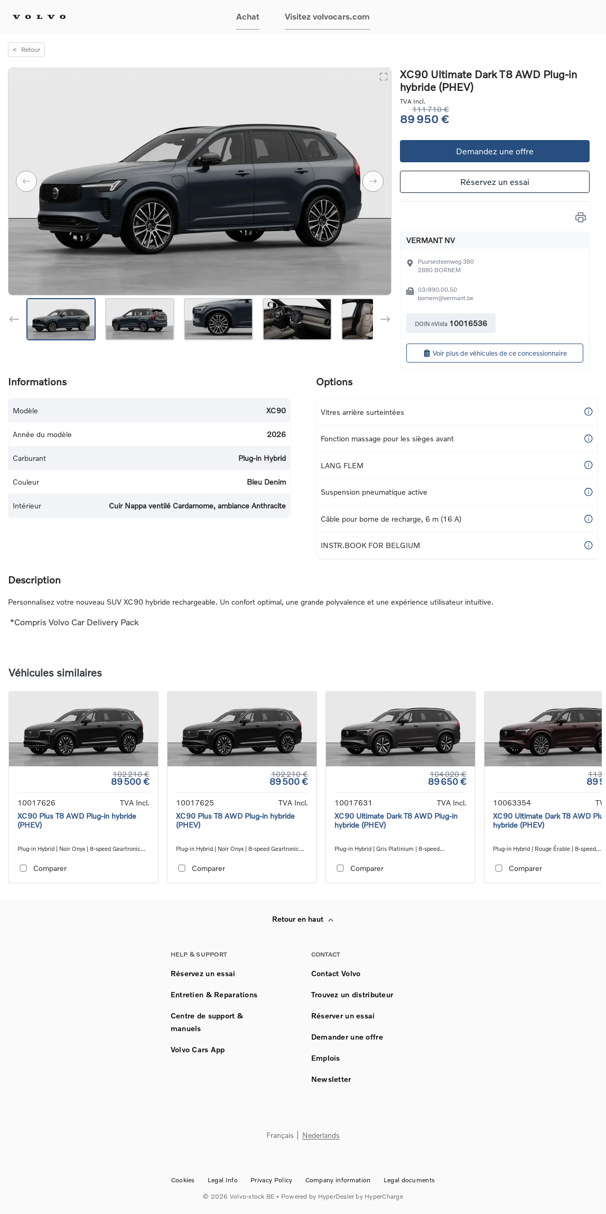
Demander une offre (347, 1036)
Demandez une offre (495, 151)
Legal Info (223, 1180)
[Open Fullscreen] (383, 76)
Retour (26, 49)
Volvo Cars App (198, 1049)
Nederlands (321, 1135)
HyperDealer (336, 1196)
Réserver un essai (343, 1015)
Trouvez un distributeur (352, 994)
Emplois (325, 1057)
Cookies (183, 1180)
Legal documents (409, 1180)
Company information (338, 1180)
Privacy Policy (271, 1180)
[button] (199, 181)
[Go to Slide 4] (297, 319)
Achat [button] (247, 16)
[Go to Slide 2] (139, 319)
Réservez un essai (494, 182)
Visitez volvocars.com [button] (327, 16)
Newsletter (331, 1078)
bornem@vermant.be (445, 297)
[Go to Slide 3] (218, 319)
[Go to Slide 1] (61, 319)
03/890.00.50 (437, 289)
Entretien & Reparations (214, 994)
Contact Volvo (336, 973)
